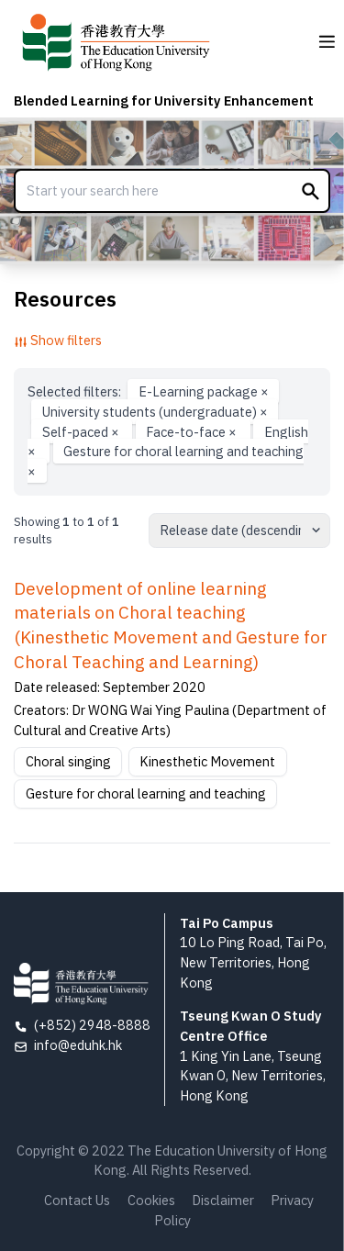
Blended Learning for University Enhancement (164, 100)
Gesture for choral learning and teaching (166, 461)
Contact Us (77, 1200)
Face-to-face (192, 431)
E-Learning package (204, 391)
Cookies (151, 1200)
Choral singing (68, 761)
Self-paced (82, 431)
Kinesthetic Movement (207, 761)
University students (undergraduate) (155, 411)
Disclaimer (223, 1200)
